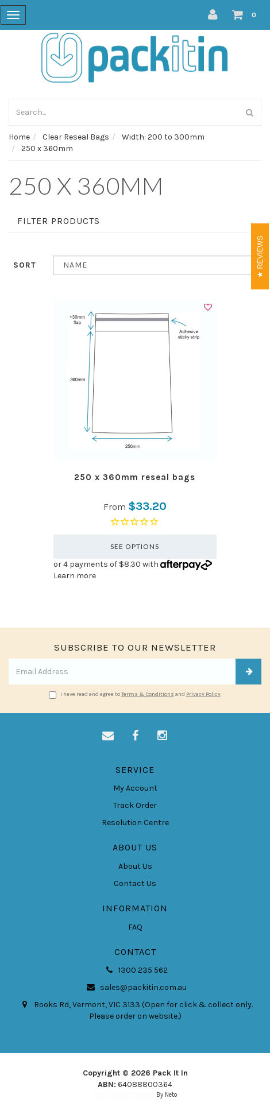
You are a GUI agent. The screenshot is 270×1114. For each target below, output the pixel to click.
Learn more (74, 576)
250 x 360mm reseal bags (134, 477)
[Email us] (108, 736)
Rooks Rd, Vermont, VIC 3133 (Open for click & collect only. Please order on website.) (135, 1010)
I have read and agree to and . (135, 695)
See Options (134, 546)
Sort (24, 265)
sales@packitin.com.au (135, 987)
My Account (135, 788)
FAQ (135, 927)
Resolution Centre (135, 822)
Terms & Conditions (147, 694)
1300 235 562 (135, 970)
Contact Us (135, 883)
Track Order (135, 805)
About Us (135, 866)
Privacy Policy (203, 694)
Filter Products (58, 221)
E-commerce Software (124, 1094)
